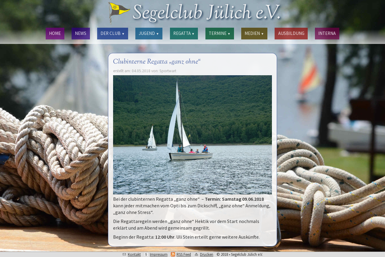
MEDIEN (254, 33)
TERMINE (219, 33)
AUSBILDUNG (291, 33)
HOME (55, 33)
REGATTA (184, 33)
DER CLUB (112, 33)
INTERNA (327, 33)
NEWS (80, 33)
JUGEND (149, 33)
